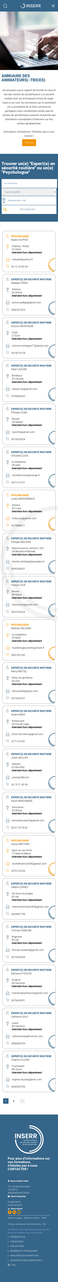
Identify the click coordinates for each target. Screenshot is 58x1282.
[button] (5, 6)
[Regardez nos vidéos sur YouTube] (19, 1212)
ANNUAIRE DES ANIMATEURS (23, 1255)
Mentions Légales (15, 1218)
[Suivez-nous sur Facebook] (10, 1212)
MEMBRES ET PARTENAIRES (23, 1251)
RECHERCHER (27, 209)
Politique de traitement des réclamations (24, 1224)
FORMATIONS (15, 1241)
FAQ (11, 1265)
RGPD (43, 1218)
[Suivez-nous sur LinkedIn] (14, 1212)
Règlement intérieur (32, 1218)
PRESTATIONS (16, 1246)
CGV (44, 1224)
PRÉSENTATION (16, 1237)
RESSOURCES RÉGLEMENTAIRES (25, 1260)
